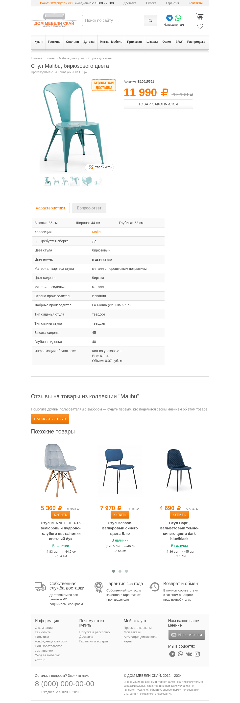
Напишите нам (186, 635)
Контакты (196, 3)
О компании (44, 628)
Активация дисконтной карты (140, 639)
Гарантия (172, 3)
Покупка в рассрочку (94, 632)
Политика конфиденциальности (51, 639)
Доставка (130, 3)
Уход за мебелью (47, 655)
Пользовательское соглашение (48, 648)
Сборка (151, 3)
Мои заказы (132, 632)
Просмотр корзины (138, 628)
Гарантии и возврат (93, 641)
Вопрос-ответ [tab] (89, 208)
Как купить (42, 632)
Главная (36, 58)
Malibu (97, 232)
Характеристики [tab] (50, 208)
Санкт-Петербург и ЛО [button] (56, 3)
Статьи (40, 660)
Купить (60, 515)
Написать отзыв (50, 419)
